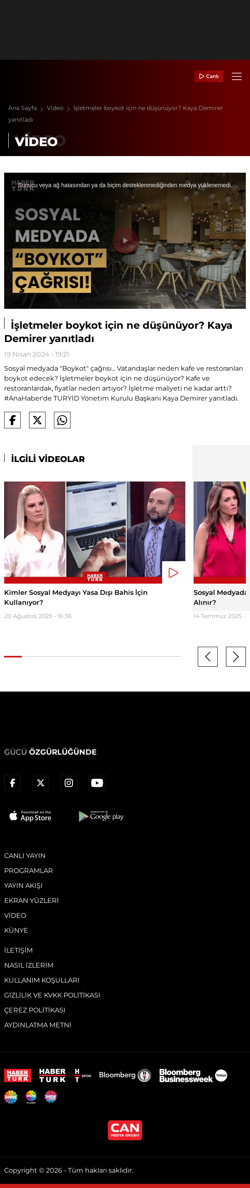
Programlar (28, 871)
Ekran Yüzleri (31, 900)
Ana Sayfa (27, 108)
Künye (16, 930)
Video (60, 108)
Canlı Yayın (25, 856)
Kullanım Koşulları (42, 980)
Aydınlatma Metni (37, 1025)
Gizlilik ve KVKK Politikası (52, 995)
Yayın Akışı (23, 886)
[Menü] (237, 76)
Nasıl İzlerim (28, 965)
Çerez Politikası (35, 1010)
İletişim (18, 950)
